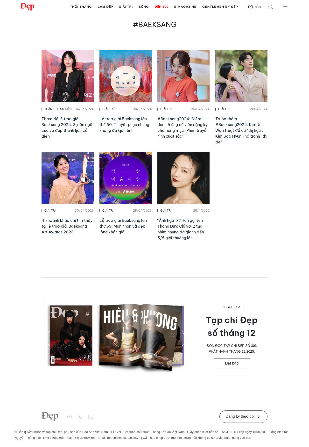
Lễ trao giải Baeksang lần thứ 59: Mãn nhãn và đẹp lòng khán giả (123, 226)
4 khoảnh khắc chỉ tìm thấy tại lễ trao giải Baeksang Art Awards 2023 (67, 226)
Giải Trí (126, 6)
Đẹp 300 (162, 6)
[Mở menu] (285, 6)
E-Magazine (185, 6)
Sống (144, 6)
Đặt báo (254, 7)
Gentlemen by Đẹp (220, 6)
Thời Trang (81, 6)
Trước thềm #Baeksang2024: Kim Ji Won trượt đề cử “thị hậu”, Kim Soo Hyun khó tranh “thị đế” (241, 130)
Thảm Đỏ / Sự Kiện (57, 109)
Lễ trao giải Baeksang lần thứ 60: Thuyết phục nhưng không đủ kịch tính (124, 124)
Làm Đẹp (105, 6)
